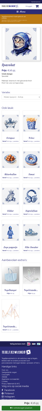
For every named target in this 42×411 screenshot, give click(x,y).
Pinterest (8, 393)
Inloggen (29, 6)
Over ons (5, 370)
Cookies (5, 381)
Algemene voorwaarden (10, 379)
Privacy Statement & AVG (11, 384)
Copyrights (6, 375)
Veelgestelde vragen (9, 372)
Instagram (8, 396)
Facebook (8, 390)
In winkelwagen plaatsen (21, 408)
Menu (21, 11)
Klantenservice (35, 2)
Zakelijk (4, 377)
